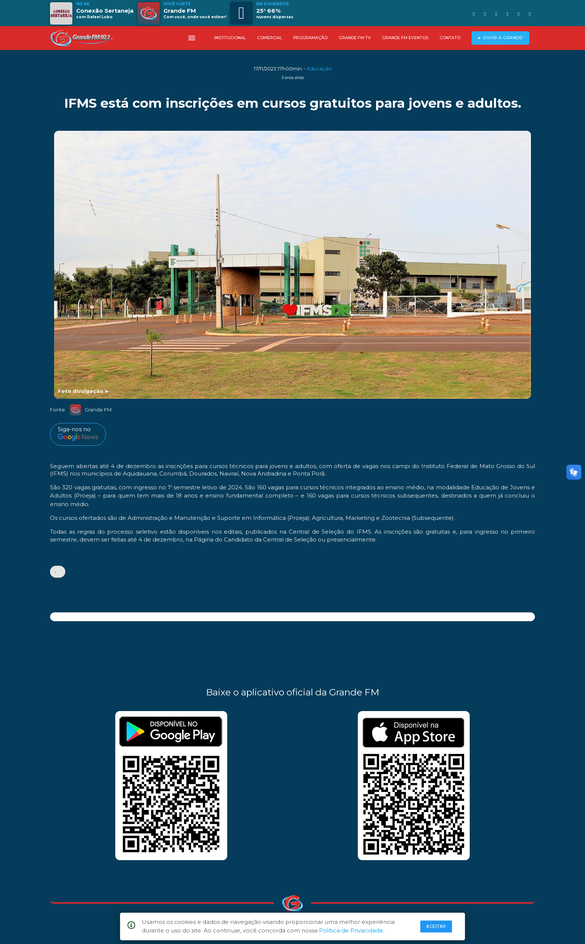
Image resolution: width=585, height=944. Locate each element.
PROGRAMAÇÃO (310, 37)
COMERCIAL (269, 37)
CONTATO (449, 37)
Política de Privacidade (351, 930)
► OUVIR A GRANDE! (500, 37)
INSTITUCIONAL (230, 37)
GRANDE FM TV (355, 37)
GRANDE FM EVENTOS (405, 37)
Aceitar (436, 926)
